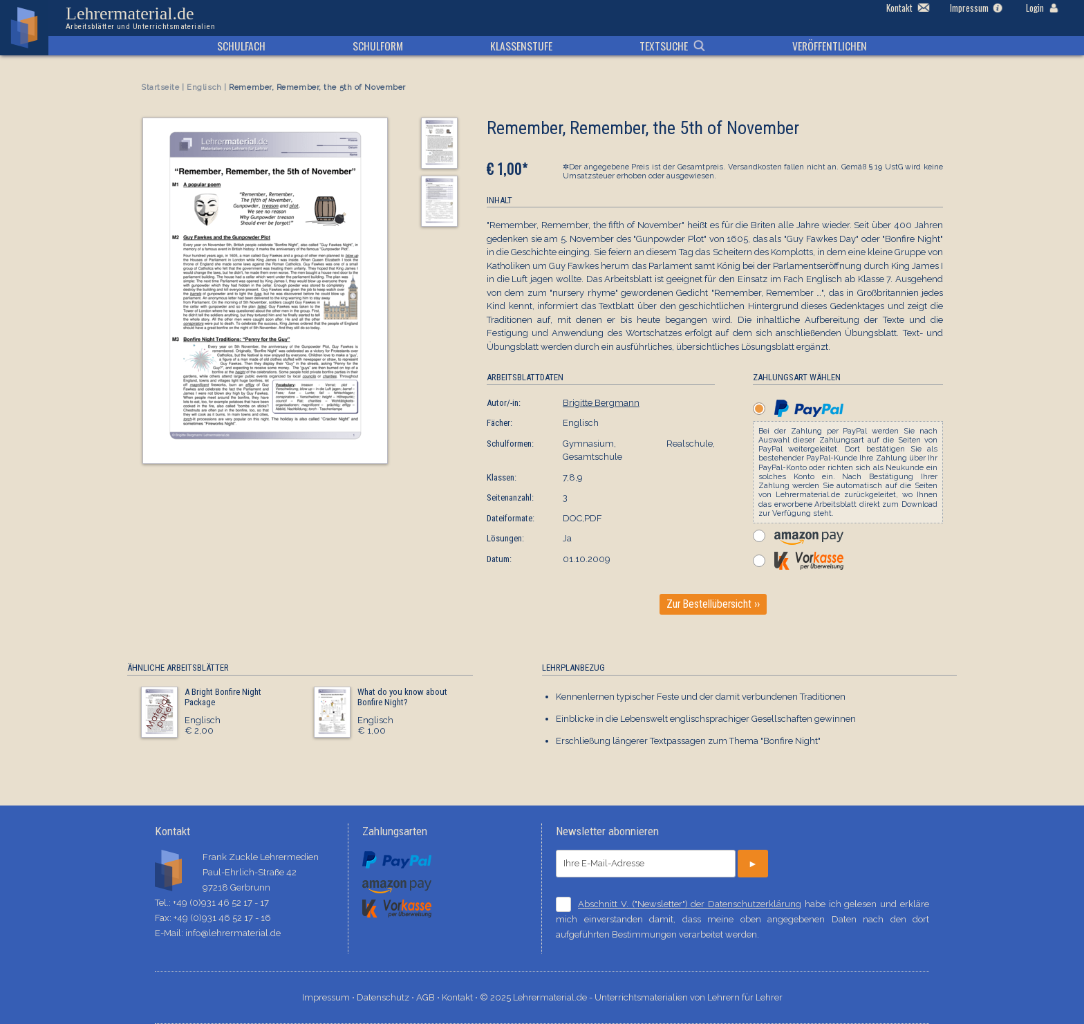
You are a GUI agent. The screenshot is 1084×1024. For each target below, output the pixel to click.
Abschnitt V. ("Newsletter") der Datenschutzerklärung (689, 904)
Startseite (160, 87)
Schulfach (241, 45)
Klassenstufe (521, 45)
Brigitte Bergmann (601, 403)
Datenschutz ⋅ (386, 997)
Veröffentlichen (829, 45)
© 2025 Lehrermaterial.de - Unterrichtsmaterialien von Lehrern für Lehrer (631, 997)
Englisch (204, 87)
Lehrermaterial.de (140, 18)
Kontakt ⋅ (461, 997)
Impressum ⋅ (329, 997)
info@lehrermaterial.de (233, 933)
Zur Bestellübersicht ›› (713, 604)
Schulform (378, 45)
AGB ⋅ (429, 997)
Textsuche (663, 45)
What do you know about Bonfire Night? (402, 697)
